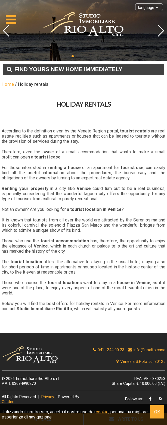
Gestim (8, 401)
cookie (102, 411)
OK (157, 411)
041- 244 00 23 (111, 349)
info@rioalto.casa (149, 349)
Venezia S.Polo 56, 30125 (140, 361)
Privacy (47, 396)
